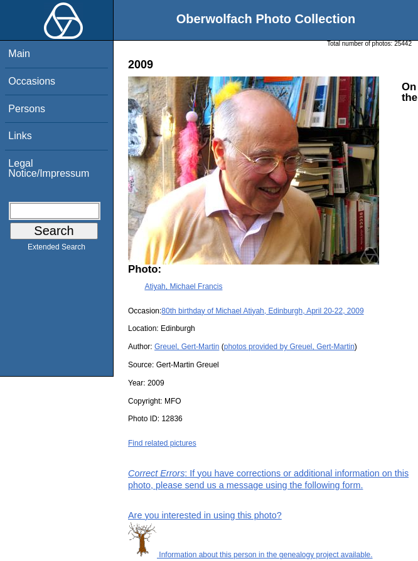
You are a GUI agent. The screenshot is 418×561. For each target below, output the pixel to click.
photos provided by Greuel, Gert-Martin (289, 346)
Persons (26, 108)
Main (19, 53)
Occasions (31, 81)
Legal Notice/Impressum (48, 168)
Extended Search (56, 249)
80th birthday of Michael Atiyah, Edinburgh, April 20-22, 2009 (262, 311)
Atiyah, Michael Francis (183, 286)
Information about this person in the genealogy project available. (250, 554)
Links (19, 135)
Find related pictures (162, 443)
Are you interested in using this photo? (205, 515)
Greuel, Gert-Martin (186, 346)
